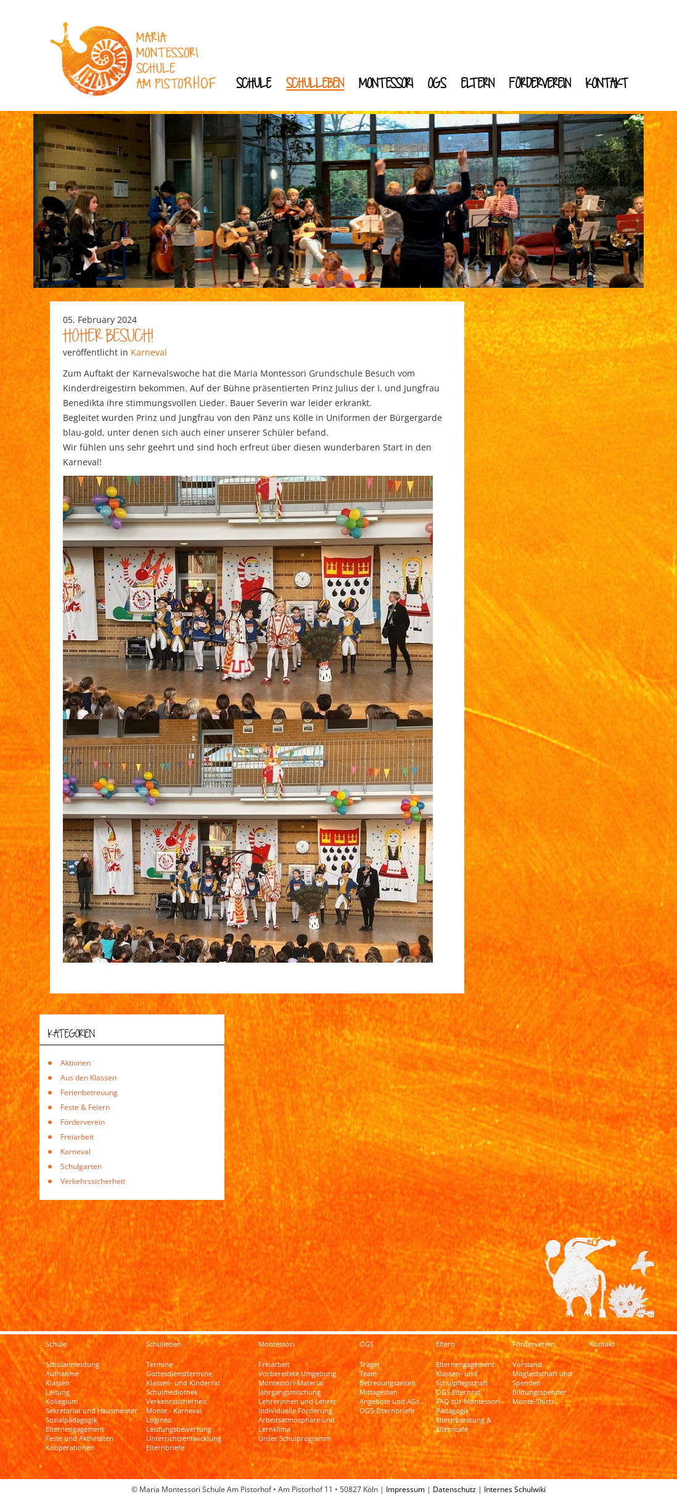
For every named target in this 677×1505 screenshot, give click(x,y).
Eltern (477, 82)
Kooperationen (70, 1447)
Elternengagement (75, 1429)
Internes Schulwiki (515, 1489)
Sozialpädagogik (71, 1420)
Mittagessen (378, 1392)
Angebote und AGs (389, 1401)
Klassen (58, 1383)
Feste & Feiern (85, 1107)
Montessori (386, 82)
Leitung (58, 1392)
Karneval (149, 352)
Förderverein (540, 82)
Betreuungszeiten (387, 1383)
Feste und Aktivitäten (79, 1438)
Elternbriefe (165, 1447)
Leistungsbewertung (178, 1429)
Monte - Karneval (174, 1410)
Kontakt (607, 82)
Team (368, 1373)
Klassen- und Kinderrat (183, 1383)
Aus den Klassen (88, 1077)
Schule (253, 82)
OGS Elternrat (458, 1392)
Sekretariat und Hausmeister (91, 1410)
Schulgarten (81, 1166)
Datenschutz (454, 1489)
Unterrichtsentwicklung (183, 1438)
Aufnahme (62, 1373)
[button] (314, 277)
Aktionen (75, 1063)
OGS (437, 82)
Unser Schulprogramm (294, 1438)
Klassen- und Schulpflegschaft (462, 1378)
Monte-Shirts (533, 1401)
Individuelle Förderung (295, 1410)
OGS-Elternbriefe (386, 1410)
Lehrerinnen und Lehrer (297, 1401)
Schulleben (315, 82)
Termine (159, 1364)
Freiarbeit (77, 1137)
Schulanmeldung (72, 1364)
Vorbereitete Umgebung (297, 1373)
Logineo (159, 1420)
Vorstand (527, 1364)
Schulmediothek (172, 1392)
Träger (369, 1364)
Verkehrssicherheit (92, 1181)
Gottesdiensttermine (179, 1373)
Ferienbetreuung (89, 1092)
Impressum (405, 1489)
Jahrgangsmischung (289, 1392)
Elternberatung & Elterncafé (463, 1425)
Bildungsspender (539, 1392)
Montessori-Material (291, 1383)
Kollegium (62, 1401)
